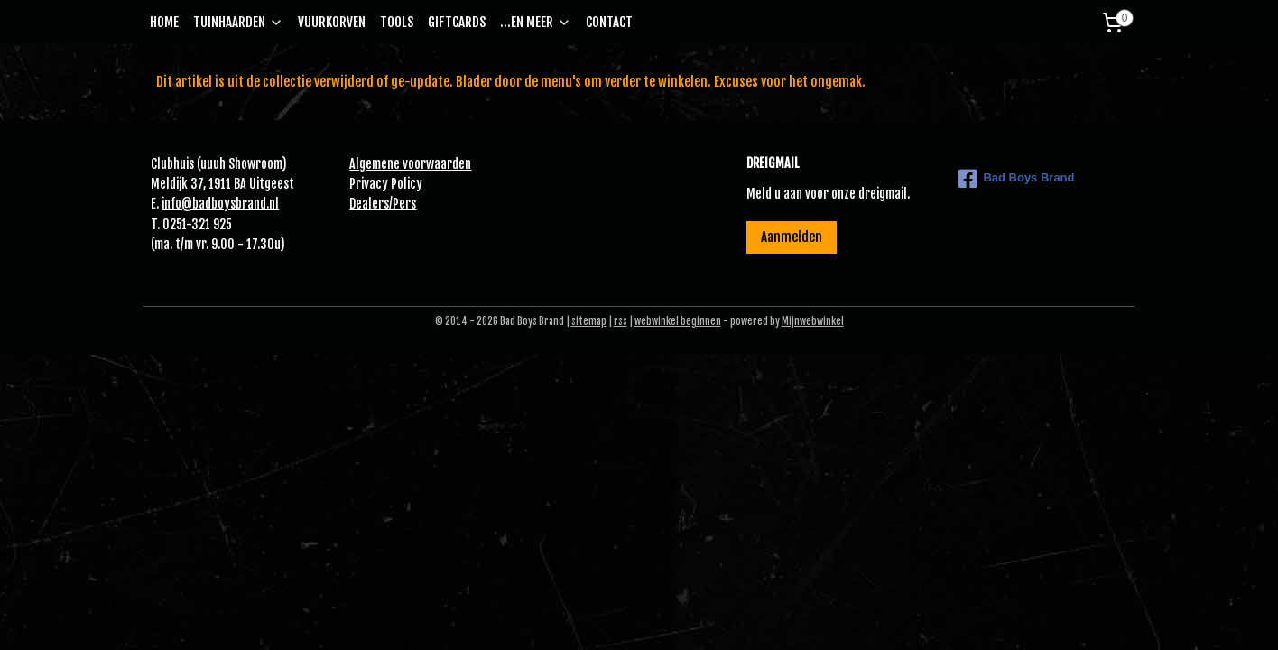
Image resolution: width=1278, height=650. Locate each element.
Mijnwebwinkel (813, 321)
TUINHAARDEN (238, 22)
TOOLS (396, 22)
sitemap (589, 321)
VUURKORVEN (332, 22)
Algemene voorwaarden (410, 164)
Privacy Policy (385, 183)
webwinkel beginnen (677, 321)
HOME (164, 22)
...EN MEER (535, 22)
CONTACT (609, 22)
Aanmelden (791, 237)
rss (620, 321)
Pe (399, 203)
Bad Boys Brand (1016, 179)
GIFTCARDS (457, 22)
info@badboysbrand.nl (220, 203)
